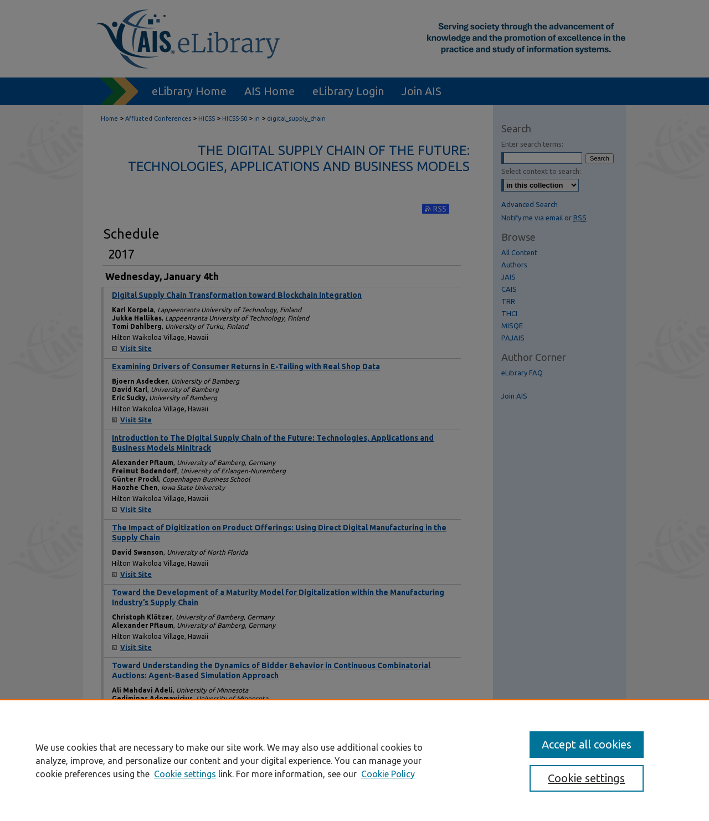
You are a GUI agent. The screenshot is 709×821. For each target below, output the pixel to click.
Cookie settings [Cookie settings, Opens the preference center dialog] (586, 778)
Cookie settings (185, 774)
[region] (354, 760)
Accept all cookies (586, 744)
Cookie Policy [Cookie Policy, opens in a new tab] (388, 774)
